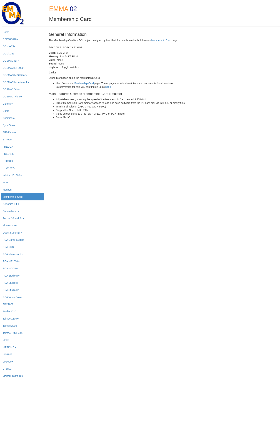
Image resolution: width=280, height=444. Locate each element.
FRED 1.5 (9, 153)
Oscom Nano (11, 211)
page (108, 86)
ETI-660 (7, 139)
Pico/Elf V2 (10, 225)
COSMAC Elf (11, 60)
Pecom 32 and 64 (13, 218)
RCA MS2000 (11, 261)
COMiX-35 (8, 53)
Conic (6, 110)
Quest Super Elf (12, 232)
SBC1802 (8, 304)
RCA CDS (9, 247)
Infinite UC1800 (12, 175)
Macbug (7, 189)
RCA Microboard (13, 254)
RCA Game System (13, 239)
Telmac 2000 (11, 325)
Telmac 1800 (11, 318)
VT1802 (7, 368)
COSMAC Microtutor (15, 75)
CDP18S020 (10, 39)
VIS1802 (7, 354)
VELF (7, 340)
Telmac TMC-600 (13, 333)
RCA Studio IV (12, 290)
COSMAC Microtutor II (16, 82)
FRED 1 (8, 146)
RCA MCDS (10, 268)
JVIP (5, 182)
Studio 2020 (9, 311)
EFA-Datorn (9, 132)
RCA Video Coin (12, 297)
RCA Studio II (11, 275)
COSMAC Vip (11, 89)
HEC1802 (8, 161)
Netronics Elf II (12, 204)
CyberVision (9, 125)
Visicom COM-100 (14, 376)
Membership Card (13, 196)
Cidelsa (8, 103)
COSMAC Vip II (12, 96)
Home (6, 32)
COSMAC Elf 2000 (14, 67)
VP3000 (8, 361)
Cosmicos (9, 118)
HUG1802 (9, 168)
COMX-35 (9, 46)
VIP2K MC (9, 347)
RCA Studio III (11, 282)
